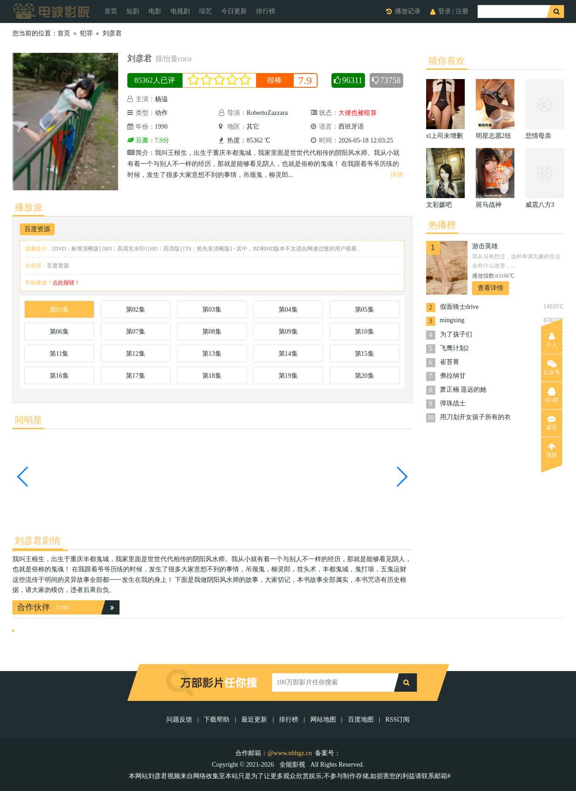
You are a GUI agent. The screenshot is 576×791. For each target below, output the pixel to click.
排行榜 (265, 11)
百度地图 (361, 719)
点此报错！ (66, 282)
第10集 (364, 331)
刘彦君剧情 (38, 540)
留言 (551, 423)
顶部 (551, 450)
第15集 (364, 353)
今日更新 (234, 11)
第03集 (212, 309)
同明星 (28, 420)
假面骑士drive (459, 306)
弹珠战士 (453, 403)
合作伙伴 (33, 607)
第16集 (59, 375)
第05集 (364, 309)
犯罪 (86, 33)
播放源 (28, 207)
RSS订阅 (397, 719)
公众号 (551, 368)
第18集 (212, 375)
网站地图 (323, 719)
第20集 (364, 375)
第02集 (135, 309)
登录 (444, 11)
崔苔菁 (449, 362)
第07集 (135, 331)
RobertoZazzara (267, 112)
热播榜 (442, 225)
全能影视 (293, 764)
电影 (154, 11)
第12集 (135, 353)
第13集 (212, 353)
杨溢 (162, 99)
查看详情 (490, 288)
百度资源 (37, 229)
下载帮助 (216, 719)
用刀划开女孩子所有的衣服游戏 (475, 418)
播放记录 (408, 11)
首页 (110, 11)
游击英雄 (485, 246)
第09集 (288, 331)
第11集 (59, 353)
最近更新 (254, 719)
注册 (462, 11)
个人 (551, 340)
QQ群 (551, 395)
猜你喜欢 (446, 61)
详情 (396, 174)
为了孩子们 (456, 334)
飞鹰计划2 (454, 348)
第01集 (59, 309)
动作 (161, 112)
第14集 (288, 353)
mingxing (452, 320)
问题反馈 (180, 719)
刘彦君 (112, 33)
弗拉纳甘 (453, 375)
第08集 (212, 331)
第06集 (59, 331)
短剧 (132, 11)
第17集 (135, 375)
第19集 (288, 375)
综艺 (205, 11)
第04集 (288, 309)
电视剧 (180, 11)
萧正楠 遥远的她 (463, 389)
